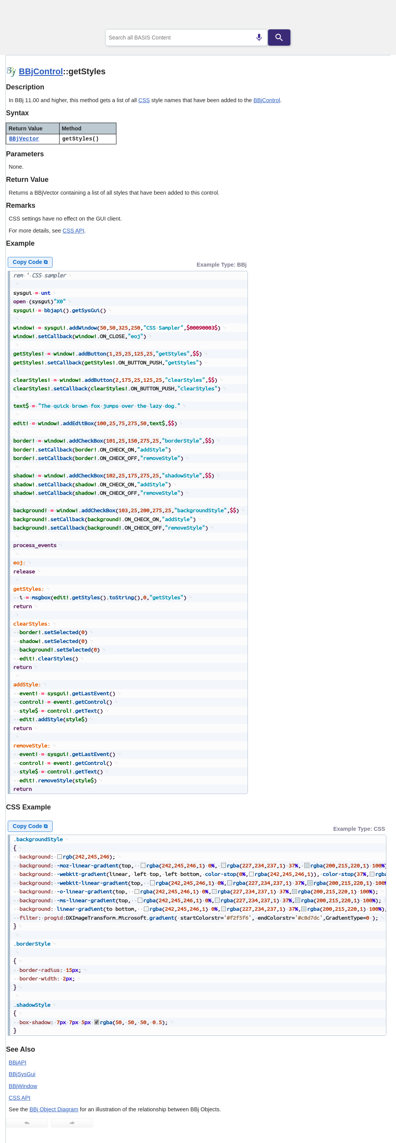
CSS (144, 100)
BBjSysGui (22, 1074)
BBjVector (24, 139)
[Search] (279, 37)
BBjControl (41, 71)
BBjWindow (23, 1086)
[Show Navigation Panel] (375, 16)
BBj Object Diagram (53, 1109)
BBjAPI (18, 1062)
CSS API (73, 231)
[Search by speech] (259, 37)
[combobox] (186, 37)
